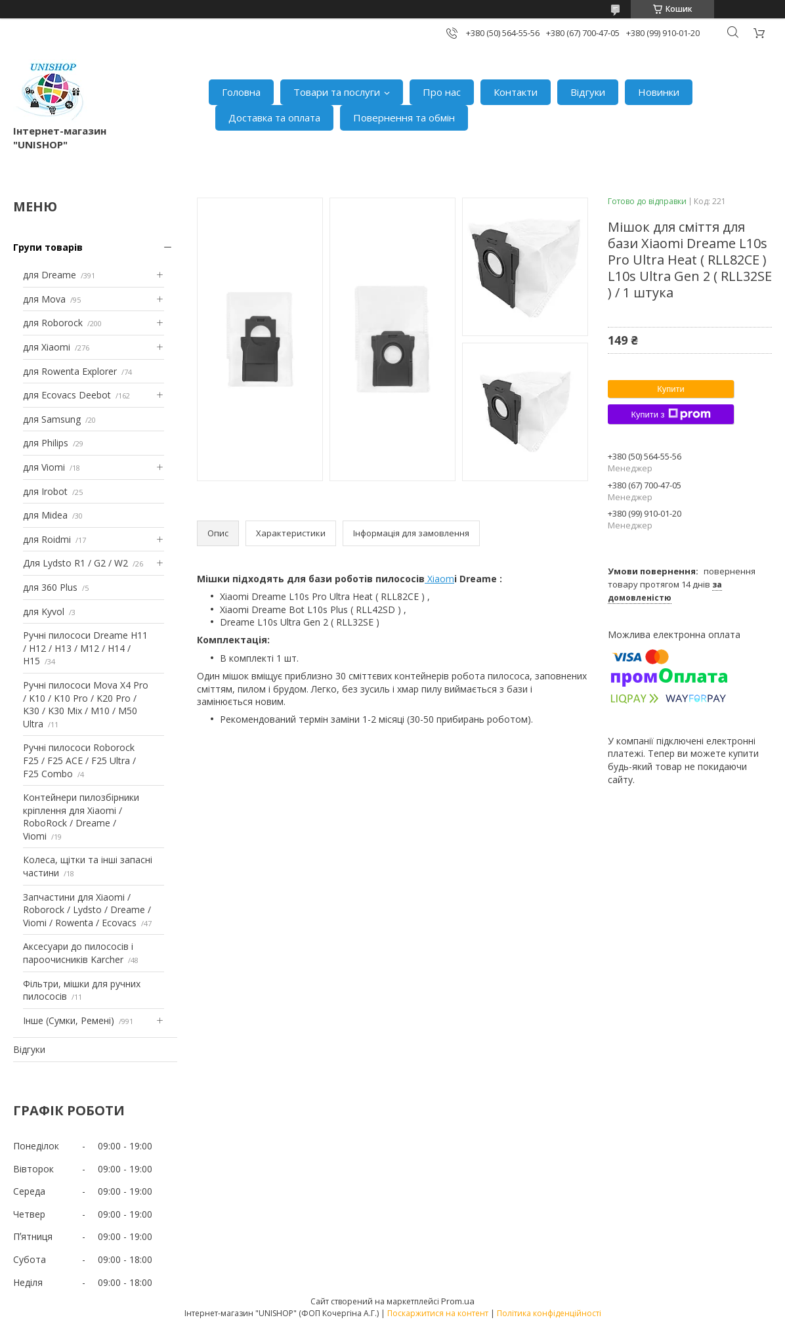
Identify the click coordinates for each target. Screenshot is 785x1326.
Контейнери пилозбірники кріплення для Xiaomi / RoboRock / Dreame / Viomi (81, 816)
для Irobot (45, 491)
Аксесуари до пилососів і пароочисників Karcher (78, 953)
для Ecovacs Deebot (67, 395)
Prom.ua (458, 1301)
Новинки (658, 91)
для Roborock (53, 322)
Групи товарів (48, 247)
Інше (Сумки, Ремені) (68, 1020)
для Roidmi (47, 539)
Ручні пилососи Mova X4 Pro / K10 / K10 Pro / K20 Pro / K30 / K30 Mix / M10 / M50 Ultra (85, 704)
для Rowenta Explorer (70, 371)
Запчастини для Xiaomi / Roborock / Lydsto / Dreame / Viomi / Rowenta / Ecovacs (87, 910)
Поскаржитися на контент (437, 1313)
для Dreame (49, 274)
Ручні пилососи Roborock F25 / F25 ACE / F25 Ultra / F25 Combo (79, 760)
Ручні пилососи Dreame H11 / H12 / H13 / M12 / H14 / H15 (85, 648)
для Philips (45, 443)
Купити (671, 389)
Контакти (516, 91)
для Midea (45, 515)
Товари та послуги (336, 91)
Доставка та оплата (274, 117)
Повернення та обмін (404, 117)
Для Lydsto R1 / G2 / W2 (75, 563)
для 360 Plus (50, 587)
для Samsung (52, 419)
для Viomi (44, 467)
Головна (241, 91)
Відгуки (587, 91)
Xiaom (439, 578)
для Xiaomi (46, 347)
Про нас (442, 91)
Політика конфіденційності (549, 1313)
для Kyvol (43, 611)
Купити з (670, 414)
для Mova (44, 299)
